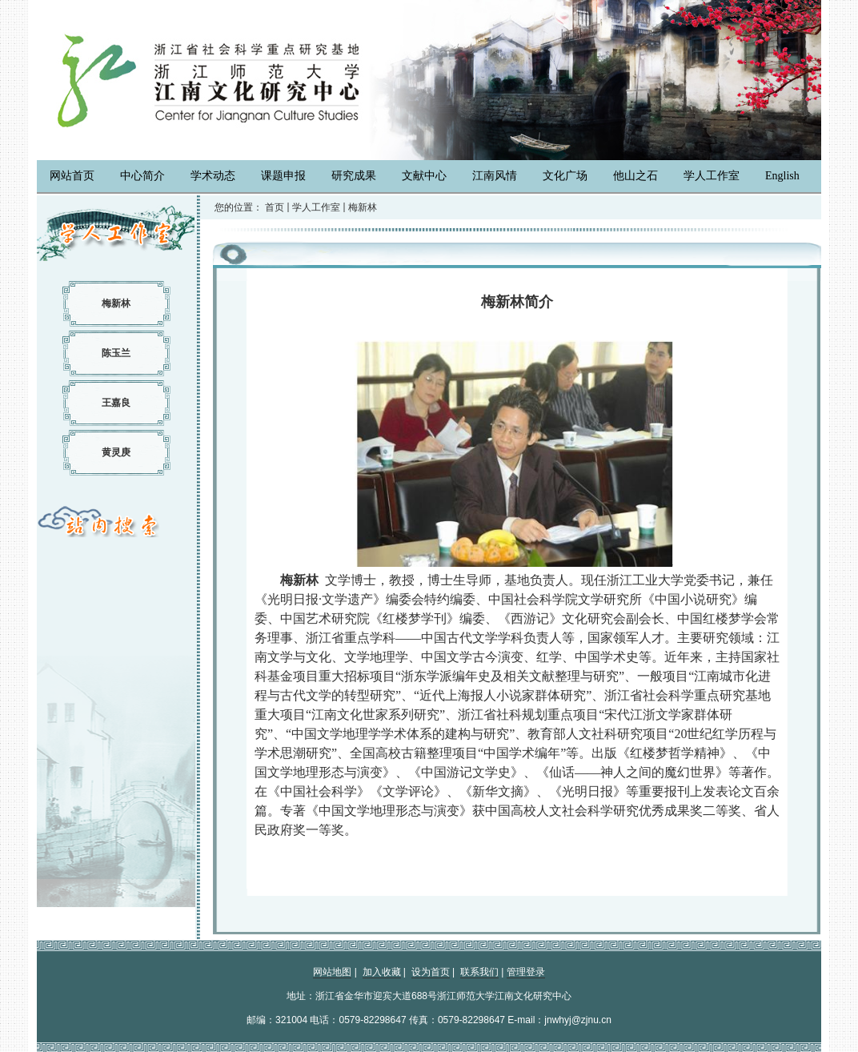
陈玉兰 (116, 353)
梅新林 (116, 303)
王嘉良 (116, 402)
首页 (274, 207)
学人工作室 (316, 207)
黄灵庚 (116, 452)
